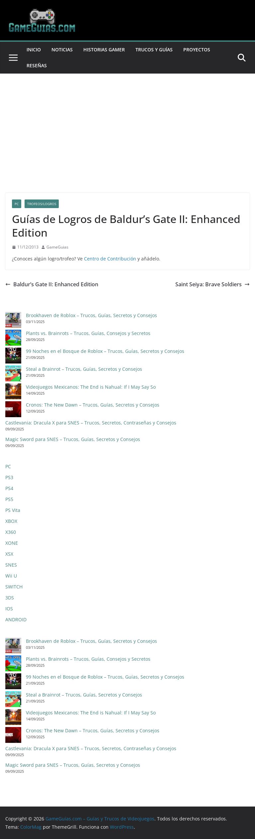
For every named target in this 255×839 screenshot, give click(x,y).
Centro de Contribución (110, 258)
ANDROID (16, 619)
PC (17, 203)
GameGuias (57, 247)
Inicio (34, 49)
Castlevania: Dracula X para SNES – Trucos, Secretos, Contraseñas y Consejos (90, 423)
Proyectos (196, 49)
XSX (9, 554)
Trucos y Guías (154, 49)
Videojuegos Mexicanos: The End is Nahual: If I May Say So (91, 387)
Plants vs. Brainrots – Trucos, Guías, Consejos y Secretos (88, 333)
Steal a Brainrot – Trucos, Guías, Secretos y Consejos (84, 369)
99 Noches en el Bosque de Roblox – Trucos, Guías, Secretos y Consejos (105, 351)
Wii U (11, 576)
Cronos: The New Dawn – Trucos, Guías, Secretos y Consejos (92, 405)
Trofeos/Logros (41, 203)
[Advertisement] (127, 123)
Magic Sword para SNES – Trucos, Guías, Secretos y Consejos (72, 439)
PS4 (9, 488)
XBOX (11, 521)
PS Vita (12, 510)
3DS (9, 597)
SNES (11, 565)
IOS (9, 608)
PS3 (9, 477)
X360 (10, 532)
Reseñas (37, 65)
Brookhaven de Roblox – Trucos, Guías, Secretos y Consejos (91, 315)
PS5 (9, 499)
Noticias (62, 49)
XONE (11, 543)
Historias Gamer (104, 49)
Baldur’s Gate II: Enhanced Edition (51, 284)
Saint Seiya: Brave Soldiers (212, 284)
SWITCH (14, 587)
